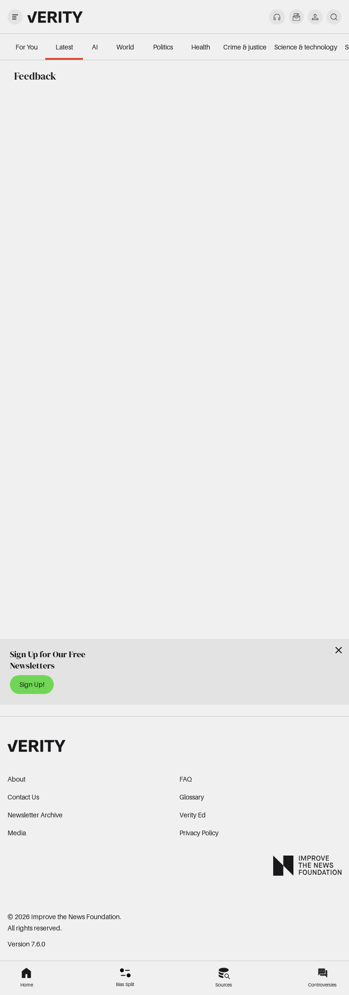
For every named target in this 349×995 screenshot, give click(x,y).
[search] (333, 16)
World (125, 47)
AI (95, 47)
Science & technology (305, 47)
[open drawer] (15, 16)
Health (200, 47)
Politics (163, 47)
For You (27, 47)
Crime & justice (245, 47)
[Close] (338, 650)
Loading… (174, 351)
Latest (64, 47)
